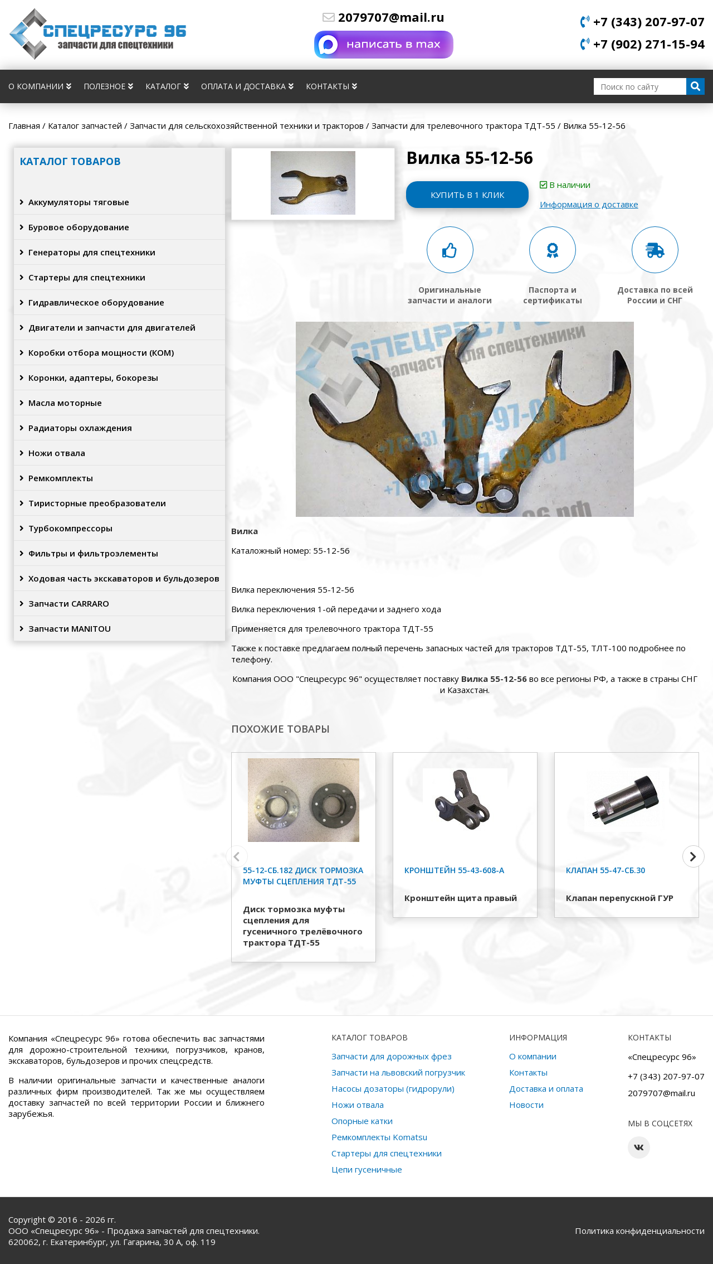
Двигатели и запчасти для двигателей (107, 327)
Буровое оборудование (74, 227)
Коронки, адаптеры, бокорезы (88, 377)
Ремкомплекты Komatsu (379, 1136)
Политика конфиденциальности (640, 1230)
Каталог (167, 86)
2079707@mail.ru (384, 16)
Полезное (108, 86)
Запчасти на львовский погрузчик (398, 1072)
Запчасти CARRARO (64, 603)
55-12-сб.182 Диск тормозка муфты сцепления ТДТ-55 (303, 876)
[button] (693, 856)
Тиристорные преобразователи (92, 502)
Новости (526, 1104)
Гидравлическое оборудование (91, 302)
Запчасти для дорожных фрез (391, 1056)
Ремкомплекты (56, 477)
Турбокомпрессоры (66, 528)
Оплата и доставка (247, 86)
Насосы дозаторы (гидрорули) (393, 1088)
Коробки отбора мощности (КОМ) (96, 352)
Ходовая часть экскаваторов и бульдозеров (119, 578)
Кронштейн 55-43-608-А (454, 870)
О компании (39, 86)
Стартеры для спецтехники (82, 277)
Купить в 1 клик (467, 194)
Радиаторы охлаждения (75, 427)
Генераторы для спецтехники (87, 252)
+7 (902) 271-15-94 (642, 43)
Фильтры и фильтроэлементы (88, 553)
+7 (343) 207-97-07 (642, 21)
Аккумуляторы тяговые (74, 201)
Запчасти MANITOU (65, 628)
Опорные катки (362, 1120)
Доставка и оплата (546, 1088)
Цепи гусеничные (366, 1169)
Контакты (331, 86)
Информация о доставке (589, 204)
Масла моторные (60, 402)
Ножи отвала (52, 452)
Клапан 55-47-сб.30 (605, 870)
